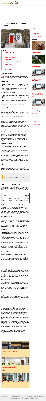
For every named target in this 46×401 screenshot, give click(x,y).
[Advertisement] (23, 12)
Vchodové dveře (4, 76)
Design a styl (7, 62)
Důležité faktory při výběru (10, 55)
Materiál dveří (7, 54)
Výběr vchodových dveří (9, 52)
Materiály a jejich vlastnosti (10, 57)
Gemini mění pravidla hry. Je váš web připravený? (15, 381)
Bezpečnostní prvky (8, 59)
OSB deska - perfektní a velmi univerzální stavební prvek (37, 95)
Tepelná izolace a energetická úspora (12, 61)
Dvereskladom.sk (20, 177)
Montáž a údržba (8, 64)
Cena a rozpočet (8, 67)
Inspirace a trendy (8, 69)
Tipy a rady (3, 353)
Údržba (6, 66)
